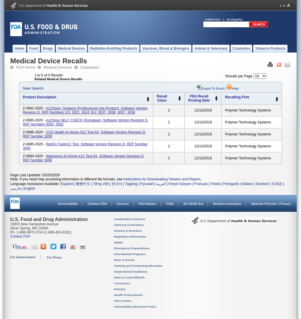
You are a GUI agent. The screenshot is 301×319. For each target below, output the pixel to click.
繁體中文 (83, 184)
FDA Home (25, 67)
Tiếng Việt (101, 184)
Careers (123, 203)
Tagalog (131, 184)
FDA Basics (147, 203)
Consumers (122, 283)
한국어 (117, 184)
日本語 (276, 184)
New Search (33, 88)
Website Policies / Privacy (271, 203)
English (29, 188)
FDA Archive (122, 300)
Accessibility (68, 203)
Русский (146, 184)
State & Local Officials (129, 277)
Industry (119, 289)
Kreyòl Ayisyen (179, 184)
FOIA (170, 203)
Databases (89, 67)
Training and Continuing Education (138, 265)
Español (66, 184)
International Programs (130, 254)
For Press (54, 257)
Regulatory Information (130, 236)
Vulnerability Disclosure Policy (135, 306)
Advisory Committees (129, 224)
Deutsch (262, 184)
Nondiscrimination (227, 203)
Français (201, 184)
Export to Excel (213, 88)
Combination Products (129, 219)
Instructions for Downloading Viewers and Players (161, 179)
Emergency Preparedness (132, 248)
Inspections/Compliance (131, 271)
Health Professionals (128, 295)
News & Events (124, 260)
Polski (215, 184)
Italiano (247, 184)
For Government (22, 257)
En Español (234, 19)
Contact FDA (97, 203)
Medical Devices (58, 67)
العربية (161, 184)
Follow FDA (212, 19)
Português (231, 184)
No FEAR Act (193, 203)
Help (232, 88)
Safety (118, 242)
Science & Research (128, 230)
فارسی (15, 188)
